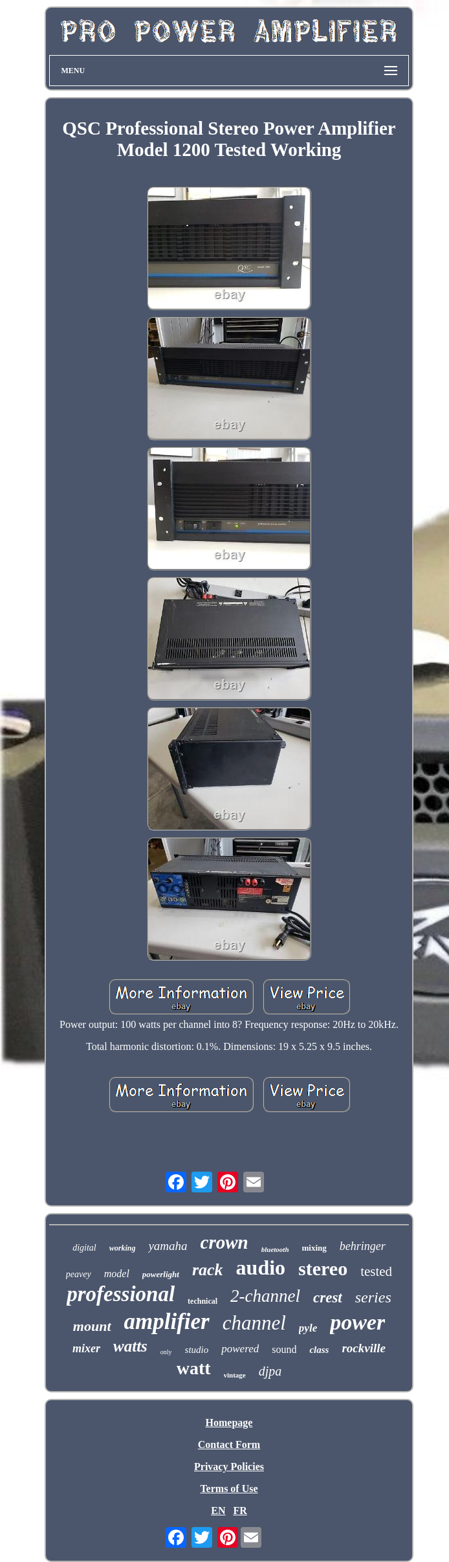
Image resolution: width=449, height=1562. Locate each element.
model (116, 1273)
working (122, 1248)
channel (254, 1322)
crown (224, 1242)
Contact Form (229, 1444)
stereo (322, 1268)
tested (376, 1271)
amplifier (167, 1321)
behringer (363, 1246)
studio (197, 1349)
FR (239, 1510)
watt (194, 1368)
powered (240, 1349)
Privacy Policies (229, 1466)
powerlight (160, 1274)
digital (84, 1248)
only (166, 1352)
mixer (86, 1348)
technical (202, 1301)
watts (130, 1346)
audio (260, 1267)
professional (121, 1294)
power (357, 1322)
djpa (270, 1371)
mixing (314, 1248)
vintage (235, 1375)
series (373, 1297)
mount (92, 1326)
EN (218, 1510)
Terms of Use (228, 1488)
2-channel (265, 1296)
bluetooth (275, 1249)
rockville (364, 1348)
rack (207, 1269)
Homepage (229, 1422)
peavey (78, 1274)
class (319, 1349)
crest (327, 1297)
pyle (308, 1328)
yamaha (167, 1246)
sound (284, 1349)
